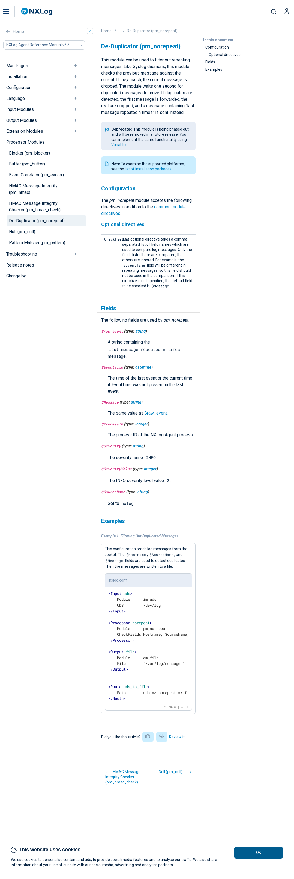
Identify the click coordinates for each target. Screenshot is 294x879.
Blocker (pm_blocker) (29, 153)
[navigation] (77, 65)
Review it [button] (177, 737)
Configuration (18, 87)
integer (141, 424)
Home (18, 31)
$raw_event (156, 413)
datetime (143, 367)
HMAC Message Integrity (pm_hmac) (33, 189)
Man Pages (17, 65)
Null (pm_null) (22, 231)
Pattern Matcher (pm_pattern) (37, 242)
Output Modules (21, 120)
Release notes (20, 265)
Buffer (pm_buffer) (27, 164)
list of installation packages (148, 169)
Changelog (16, 276)
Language (15, 98)
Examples (213, 69)
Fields (210, 62)
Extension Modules (24, 131)
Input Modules (20, 109)
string (140, 331)
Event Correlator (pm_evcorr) (36, 174)
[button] (11, 11)
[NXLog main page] (36, 11)
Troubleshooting (21, 254)
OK (258, 852)
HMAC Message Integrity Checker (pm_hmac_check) (35, 206)
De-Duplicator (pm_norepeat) (37, 220)
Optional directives (225, 54)
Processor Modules (25, 142)
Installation (16, 76)
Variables (119, 145)
